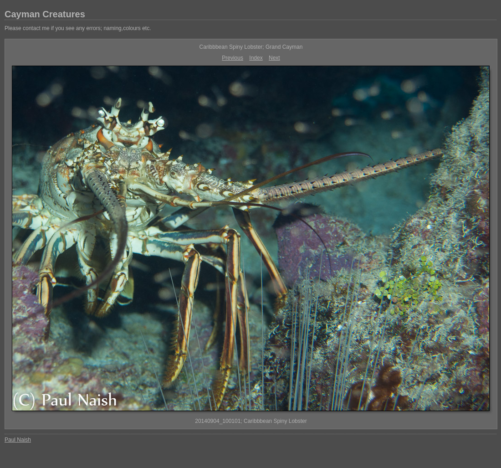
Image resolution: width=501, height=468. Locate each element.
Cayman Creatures (45, 14)
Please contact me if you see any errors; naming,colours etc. (78, 28)
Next (274, 58)
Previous (232, 58)
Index (255, 58)
